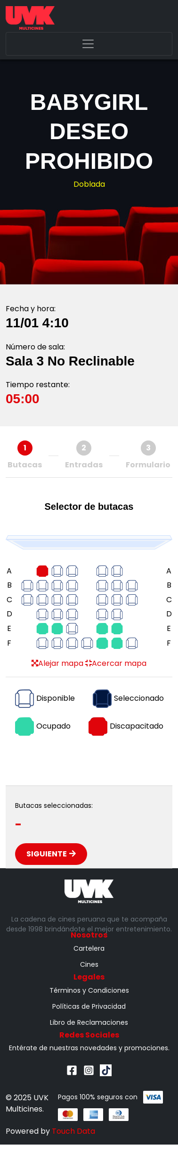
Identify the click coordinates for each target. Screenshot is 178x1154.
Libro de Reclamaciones (89, 1022)
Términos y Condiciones (89, 990)
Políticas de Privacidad (89, 1006)
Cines (89, 964)
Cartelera (89, 948)
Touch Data (73, 1131)
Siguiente (51, 853)
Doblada (89, 184)
